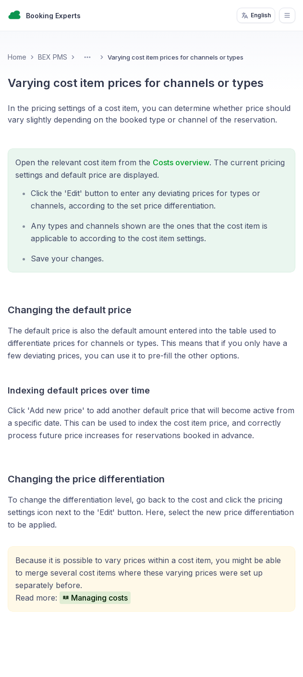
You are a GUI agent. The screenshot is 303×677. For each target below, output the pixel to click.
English (256, 15)
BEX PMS (52, 57)
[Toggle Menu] (87, 57)
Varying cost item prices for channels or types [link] (175, 57)
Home (17, 57)
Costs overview (181, 162)
